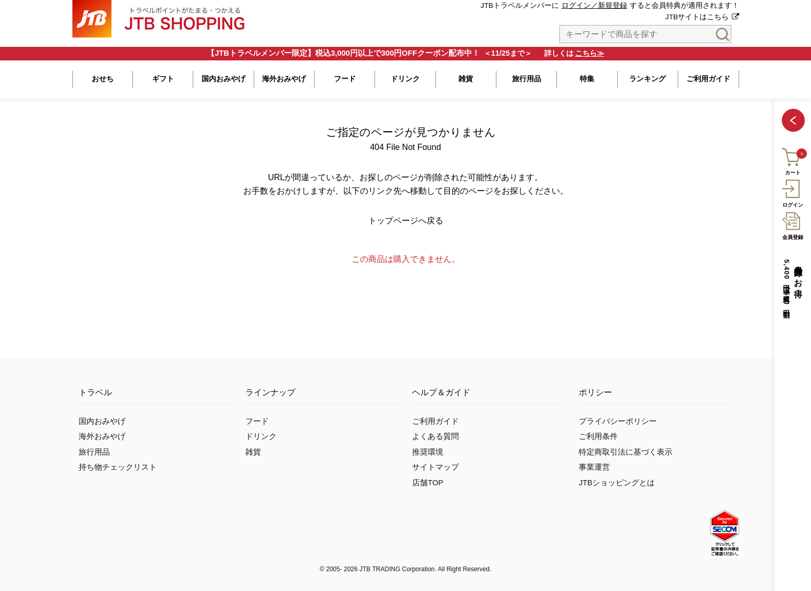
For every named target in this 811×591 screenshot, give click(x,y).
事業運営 (594, 467)
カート (792, 160)
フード (257, 421)
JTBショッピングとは (617, 483)
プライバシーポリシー (618, 421)
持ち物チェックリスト (118, 467)
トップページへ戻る (405, 220)
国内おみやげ (102, 421)
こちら (586, 53)
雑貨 (253, 452)
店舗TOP (427, 483)
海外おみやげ (102, 436)
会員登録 (792, 224)
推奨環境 (427, 452)
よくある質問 (435, 436)
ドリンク (261, 436)
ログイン (792, 192)
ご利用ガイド (435, 421)
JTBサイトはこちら (697, 17)
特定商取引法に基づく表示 (625, 452)
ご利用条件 (598, 436)
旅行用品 (94, 452)
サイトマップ (435, 467)
